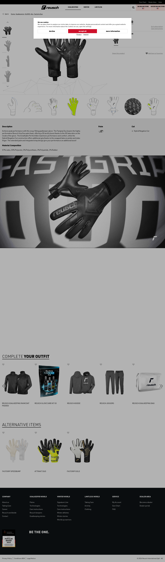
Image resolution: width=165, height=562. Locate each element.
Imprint (85, 34)
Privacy (79, 34)
